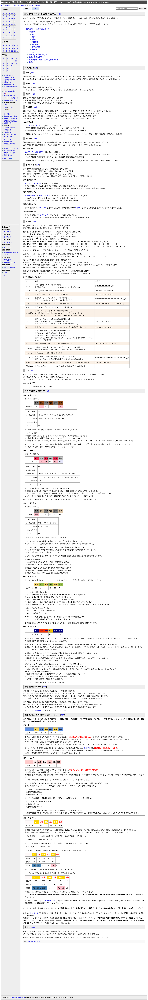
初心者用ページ (34, 941)
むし (5, 275)
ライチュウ (7, 237)
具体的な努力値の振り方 (38, 55)
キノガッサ (38, 183)
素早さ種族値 (8, 116)
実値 (15, 116)
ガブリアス (7, 260)
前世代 (13, 2)
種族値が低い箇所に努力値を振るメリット (44, 60)
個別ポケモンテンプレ (11, 148)
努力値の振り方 (10, 80)
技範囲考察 (7, 132)
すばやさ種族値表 (9, 267)
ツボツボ (87, 748)
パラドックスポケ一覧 (11, 98)
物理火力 (7, 118)
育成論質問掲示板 (9, 144)
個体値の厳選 (9, 77)
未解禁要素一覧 (9, 84)
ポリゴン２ (29, 125)
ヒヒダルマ (34, 913)
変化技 (13, 128)
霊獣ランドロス (30, 196)
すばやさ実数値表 (34, 710)
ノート (35, 8)
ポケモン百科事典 (35, 5)
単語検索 (71, 2)
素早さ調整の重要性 (36, 57)
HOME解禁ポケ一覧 (10, 87)
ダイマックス (8, 137)
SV (6, 105)
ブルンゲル (42, 208)
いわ (5, 272)
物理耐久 (7, 121)
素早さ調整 (36, 47)
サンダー (28, 183)
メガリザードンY (49, 900)
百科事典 (28, 2)
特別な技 (8, 130)
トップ (36, 2)
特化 (33, 34)
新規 (42, 2)
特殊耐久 (14, 121)
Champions (6, 2)
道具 (5, 134)
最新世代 (20, 2)
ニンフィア (29, 152)
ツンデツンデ (43, 215)
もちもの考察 (12, 134)
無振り (34, 39)
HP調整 (34, 49)
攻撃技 (7, 128)
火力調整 (35, 42)
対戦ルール (7, 82)
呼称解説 (32, 32)
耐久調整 (35, 44)
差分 (51, 2)
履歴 (55, 2)
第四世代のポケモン (10, 262)
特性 (11, 123)
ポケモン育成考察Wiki (17, 997)
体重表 (6, 123)
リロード (62, 2)
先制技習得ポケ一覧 (10, 100)
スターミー (7, 247)
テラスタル (7, 139)
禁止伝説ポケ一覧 (9, 96)
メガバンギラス (44, 196)
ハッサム (78, 208)
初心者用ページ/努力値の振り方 (14, 5)
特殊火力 (14, 118)
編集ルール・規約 (9, 153)
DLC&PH (11, 107)
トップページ (8, 242)
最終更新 (78, 2)
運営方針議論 (8, 155)
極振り (34, 37)
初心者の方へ (8, 75)
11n (33, 52)
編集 (47, 2)
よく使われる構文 (9, 150)
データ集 (7, 114)
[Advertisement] (10, 192)
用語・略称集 (8, 141)
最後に (31, 62)
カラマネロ (7, 232)
